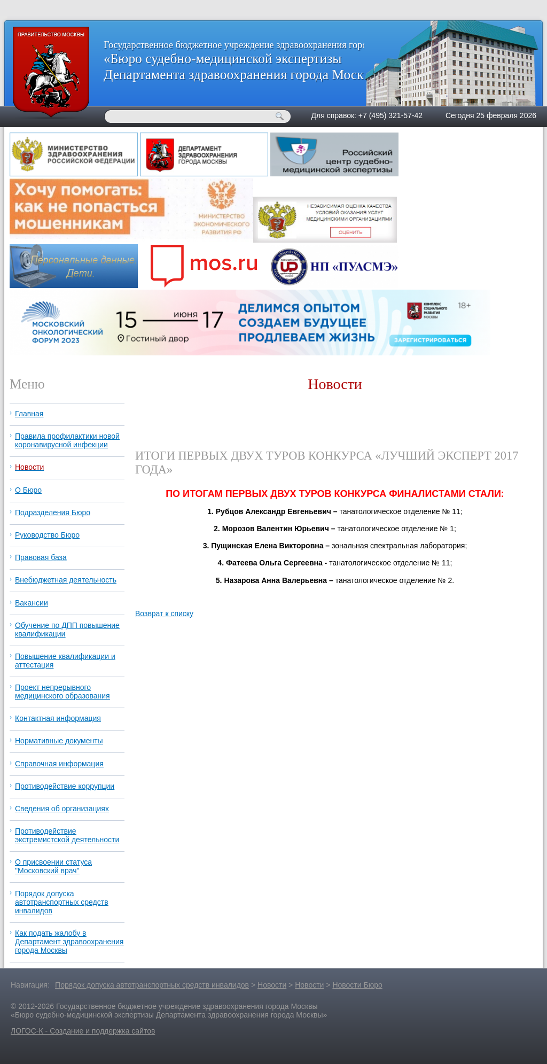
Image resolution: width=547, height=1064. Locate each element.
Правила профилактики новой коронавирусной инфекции (67, 440)
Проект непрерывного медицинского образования (62, 691)
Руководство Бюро (47, 535)
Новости (29, 467)
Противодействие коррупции (64, 786)
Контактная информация (58, 718)
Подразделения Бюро (52, 512)
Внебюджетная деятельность (65, 580)
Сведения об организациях (62, 808)
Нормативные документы (59, 740)
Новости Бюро (357, 985)
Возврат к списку (164, 613)
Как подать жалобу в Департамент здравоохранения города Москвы (69, 941)
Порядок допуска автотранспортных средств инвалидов (61, 902)
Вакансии (31, 603)
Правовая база (41, 557)
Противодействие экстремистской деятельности (67, 835)
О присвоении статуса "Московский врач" (53, 866)
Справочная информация (59, 763)
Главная (29, 413)
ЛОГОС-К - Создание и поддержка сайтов (83, 1031)
